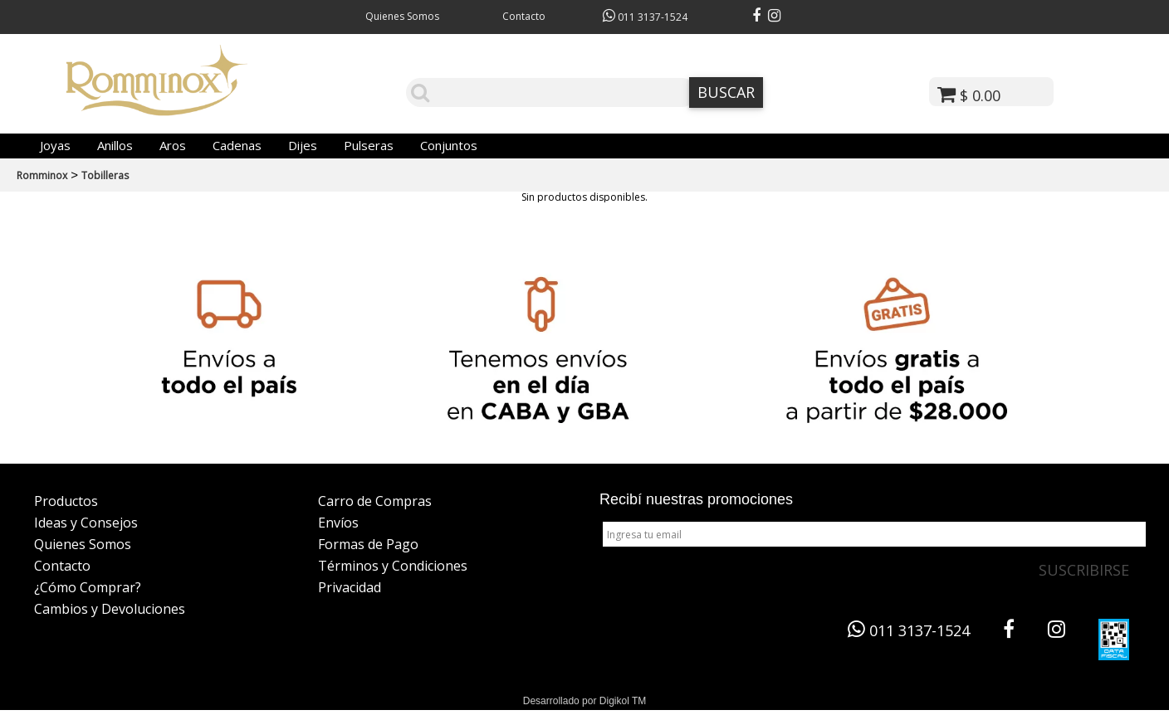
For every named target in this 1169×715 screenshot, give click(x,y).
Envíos (338, 522)
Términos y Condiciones (392, 566)
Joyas (55, 145)
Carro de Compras (375, 501)
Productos (66, 501)
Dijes (302, 145)
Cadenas (237, 145)
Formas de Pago (368, 544)
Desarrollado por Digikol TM (585, 701)
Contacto (523, 16)
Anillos (115, 145)
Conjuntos (448, 145)
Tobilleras (105, 175)
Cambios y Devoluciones (109, 609)
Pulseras (369, 145)
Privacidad (349, 587)
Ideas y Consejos (86, 522)
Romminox (42, 175)
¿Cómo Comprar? (87, 587)
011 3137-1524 (645, 17)
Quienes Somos (402, 16)
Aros (172, 145)
